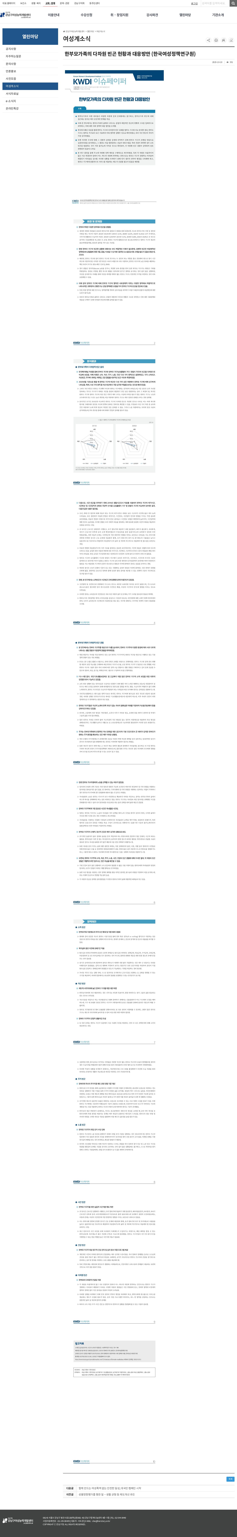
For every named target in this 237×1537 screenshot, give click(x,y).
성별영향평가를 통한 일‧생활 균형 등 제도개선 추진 (107, 1494)
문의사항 (11, 64)
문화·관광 (64, 3)
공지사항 (11, 49)
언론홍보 (11, 71)
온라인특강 (12, 108)
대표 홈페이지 (8, 3)
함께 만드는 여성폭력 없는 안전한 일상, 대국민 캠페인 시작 (110, 1488)
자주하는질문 (13, 56)
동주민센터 (94, 3)
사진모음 (11, 79)
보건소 (23, 3)
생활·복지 (36, 3)
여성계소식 (12, 86)
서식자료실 (12, 94)
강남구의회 (79, 3)
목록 (230, 1479)
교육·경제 (50, 3)
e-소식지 (11, 101)
